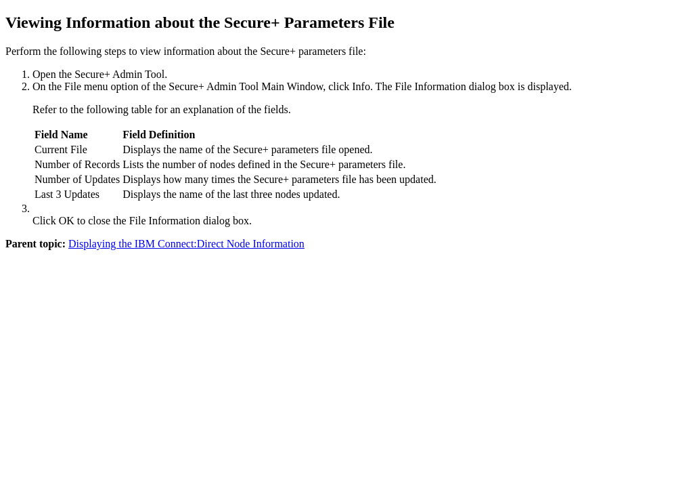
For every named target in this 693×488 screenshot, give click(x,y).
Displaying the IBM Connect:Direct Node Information (186, 243)
